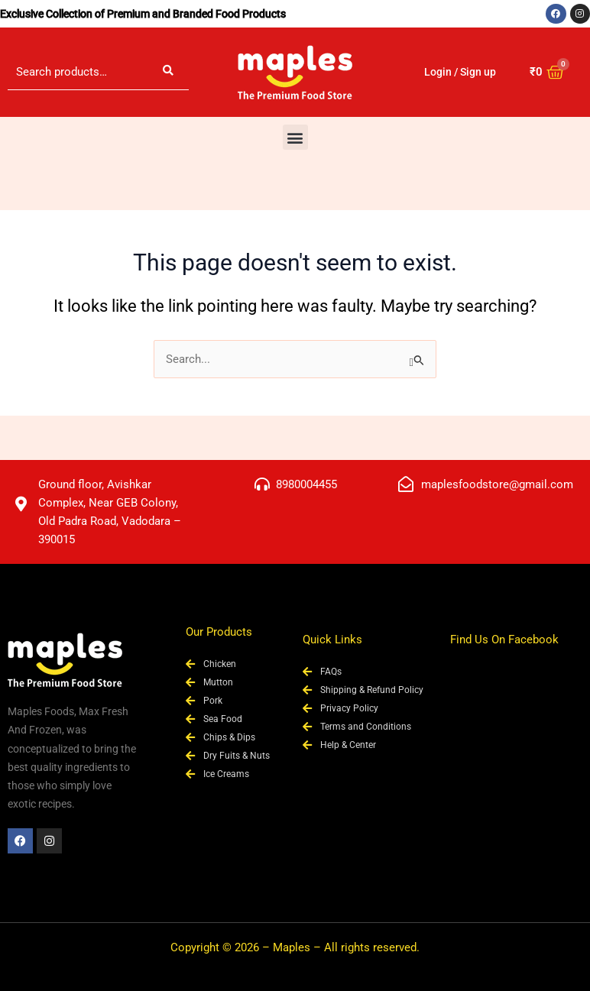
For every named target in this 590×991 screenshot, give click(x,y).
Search (168, 71)
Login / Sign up (460, 72)
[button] (295, 137)
